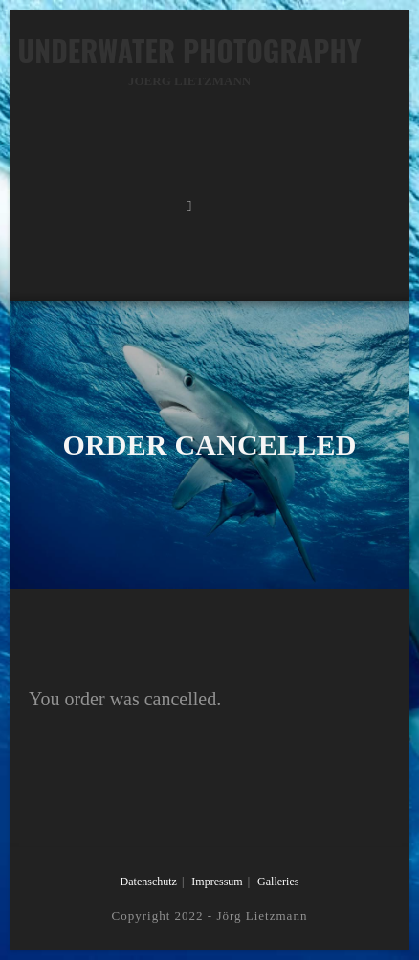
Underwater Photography (189, 60)
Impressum (216, 881)
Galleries (277, 881)
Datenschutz (149, 881)
